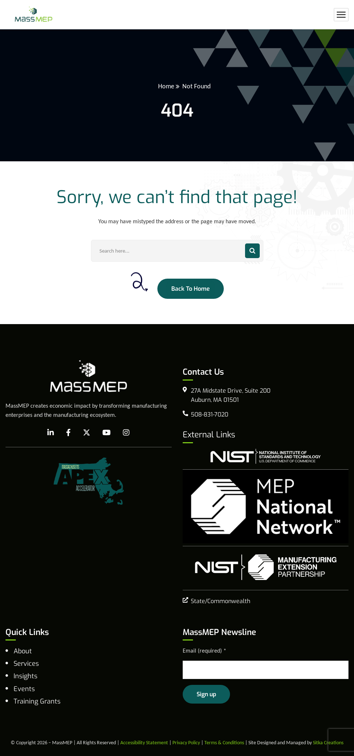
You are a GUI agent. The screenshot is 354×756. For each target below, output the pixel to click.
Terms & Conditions (224, 743)
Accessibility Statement (144, 743)
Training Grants (37, 701)
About (23, 651)
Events (24, 689)
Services (26, 663)
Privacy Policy (186, 743)
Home (166, 86)
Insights (25, 676)
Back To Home (190, 289)
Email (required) (204, 650)
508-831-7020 (209, 414)
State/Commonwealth (220, 601)
